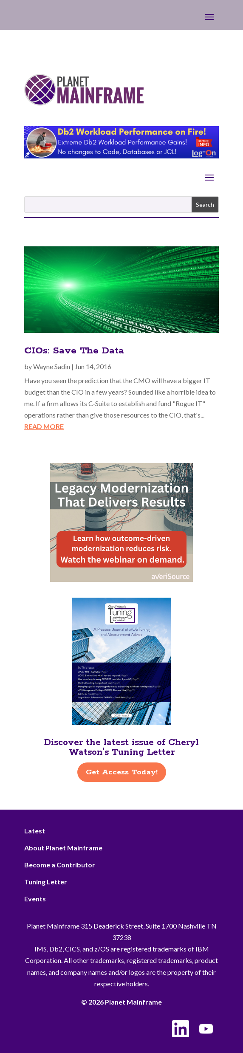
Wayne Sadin (51, 366)
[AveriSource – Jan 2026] (121, 579)
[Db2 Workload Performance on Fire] (121, 156)
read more (44, 426)
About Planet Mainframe (63, 848)
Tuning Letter (45, 882)
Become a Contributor (59, 865)
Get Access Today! (122, 772)
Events (35, 899)
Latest (34, 831)
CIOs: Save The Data (74, 351)
